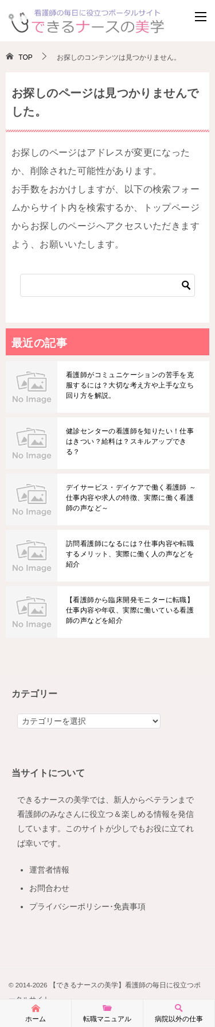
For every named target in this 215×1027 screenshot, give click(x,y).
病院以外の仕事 (179, 1012)
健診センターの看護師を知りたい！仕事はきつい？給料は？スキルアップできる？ (130, 441)
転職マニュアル (107, 1012)
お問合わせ (49, 888)
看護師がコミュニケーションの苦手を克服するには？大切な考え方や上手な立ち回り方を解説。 (130, 385)
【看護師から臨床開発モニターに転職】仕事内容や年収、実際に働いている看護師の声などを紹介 (130, 610)
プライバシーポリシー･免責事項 (87, 906)
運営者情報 (49, 869)
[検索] (107, 285)
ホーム (35, 1012)
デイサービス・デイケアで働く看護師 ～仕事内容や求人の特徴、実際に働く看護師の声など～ (131, 497)
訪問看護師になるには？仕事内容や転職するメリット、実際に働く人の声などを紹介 (130, 554)
